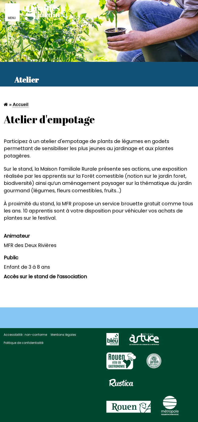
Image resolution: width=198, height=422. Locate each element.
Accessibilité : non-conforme (25, 335)
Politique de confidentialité (23, 343)
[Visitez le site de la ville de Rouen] (128, 409)
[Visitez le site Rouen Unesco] (121, 363)
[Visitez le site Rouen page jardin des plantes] (154, 363)
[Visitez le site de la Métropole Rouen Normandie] (170, 408)
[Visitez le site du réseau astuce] (144, 341)
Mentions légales (63, 335)
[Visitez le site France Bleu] (112, 341)
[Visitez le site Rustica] (121, 385)
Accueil (20, 104)
